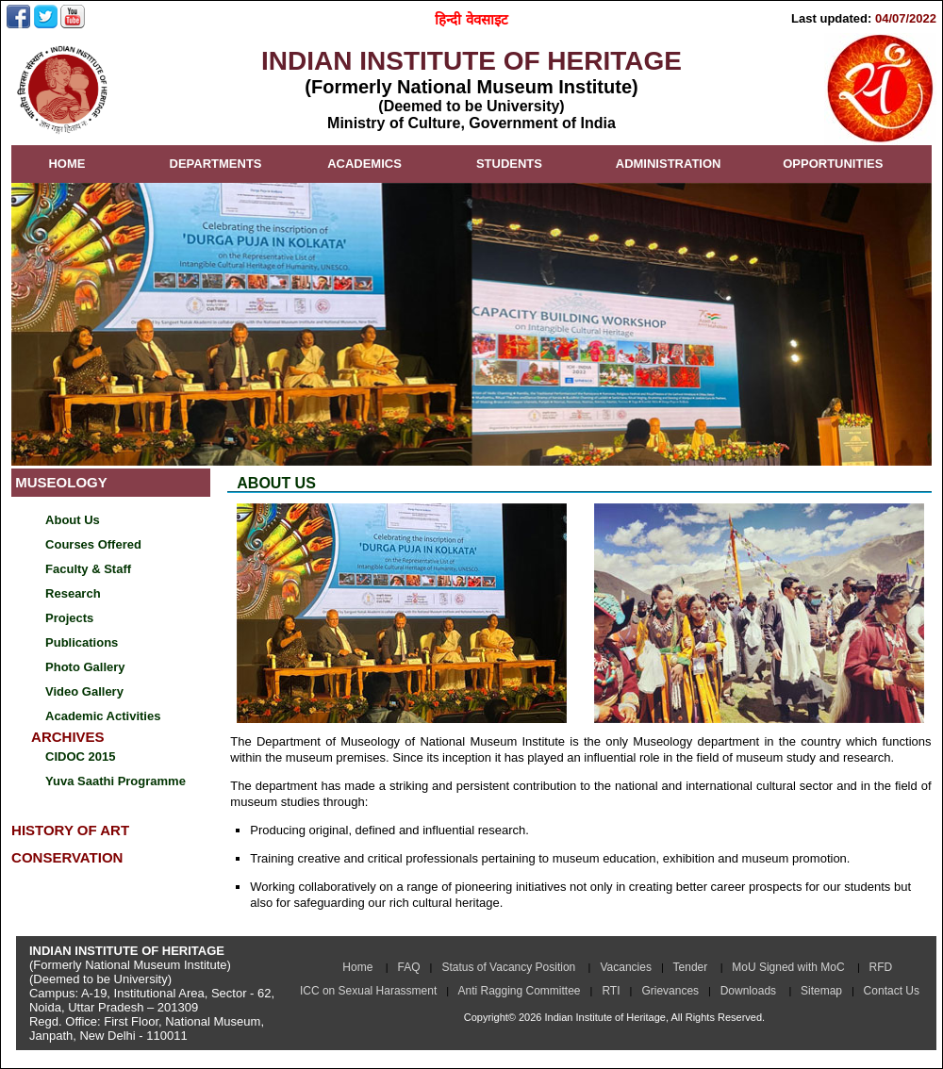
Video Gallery (84, 691)
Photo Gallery (85, 667)
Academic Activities (102, 716)
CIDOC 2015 (80, 756)
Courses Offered (93, 544)
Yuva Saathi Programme (115, 781)
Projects (69, 618)
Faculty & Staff (88, 569)
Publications (81, 642)
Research (73, 593)
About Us (72, 520)
